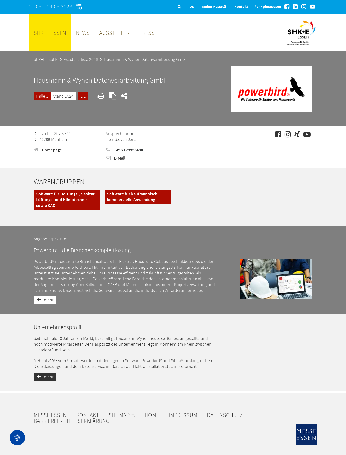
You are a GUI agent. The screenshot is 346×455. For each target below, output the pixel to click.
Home (152, 415)
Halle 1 (42, 96)
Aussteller (114, 33)
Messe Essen (50, 415)
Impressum (183, 415)
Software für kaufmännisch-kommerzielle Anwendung (133, 196)
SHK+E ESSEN (50, 33)
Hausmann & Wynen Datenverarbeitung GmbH (146, 59)
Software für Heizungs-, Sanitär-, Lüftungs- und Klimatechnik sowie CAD (66, 199)
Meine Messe (214, 6)
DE (83, 96)
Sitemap (122, 415)
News (83, 33)
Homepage (48, 150)
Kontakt (241, 6)
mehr (45, 300)
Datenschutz (225, 415)
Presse (148, 33)
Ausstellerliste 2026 (81, 59)
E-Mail (115, 158)
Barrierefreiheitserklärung (72, 421)
